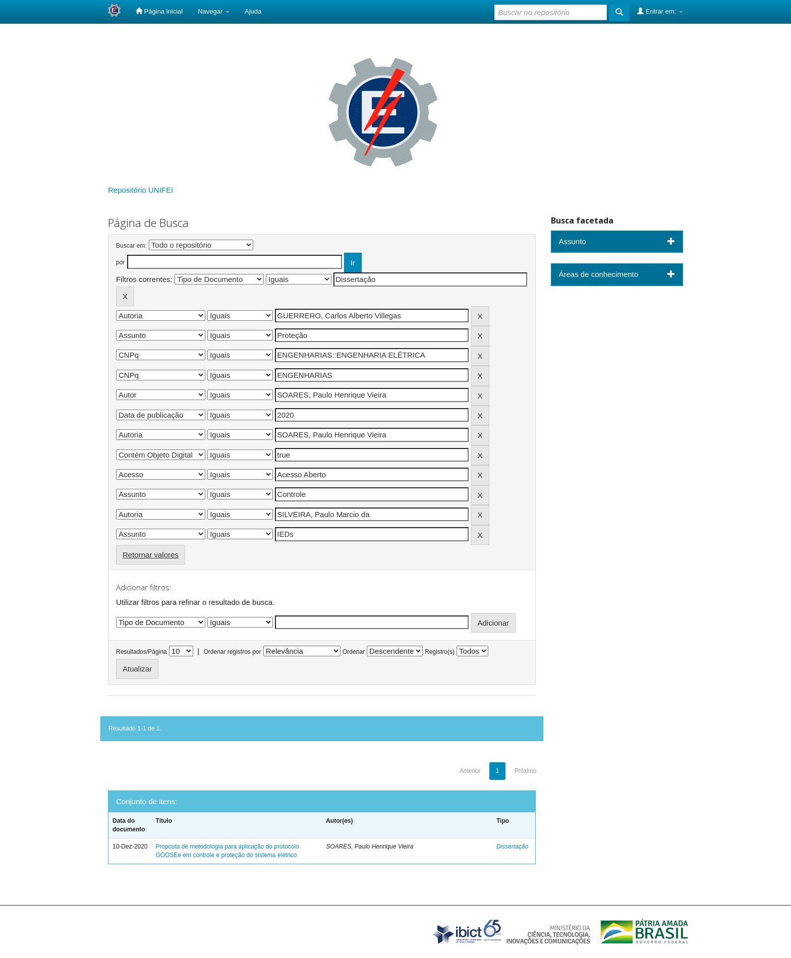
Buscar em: (131, 245)
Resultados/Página (141, 651)
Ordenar (354, 651)
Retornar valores (151, 554)
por (120, 262)
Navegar (214, 11)
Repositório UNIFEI (140, 190)
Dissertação (512, 846)
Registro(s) (440, 651)
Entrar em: (660, 11)
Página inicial (159, 11)
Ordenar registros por (232, 651)
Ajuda (253, 11)
